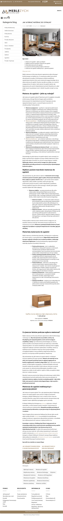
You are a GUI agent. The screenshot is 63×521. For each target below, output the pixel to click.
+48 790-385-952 (18, 1)
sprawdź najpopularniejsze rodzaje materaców (46, 433)
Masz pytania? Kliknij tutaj (34, 1)
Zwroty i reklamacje (37, 504)
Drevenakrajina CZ (50, 500)
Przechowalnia (21, 498)
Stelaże (37, 416)
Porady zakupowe (9, 40)
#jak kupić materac (28, 469)
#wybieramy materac (29, 472)
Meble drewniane (9, 30)
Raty (4, 504)
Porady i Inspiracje (9, 61)
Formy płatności (36, 494)
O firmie (48, 494)
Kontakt (5, 498)
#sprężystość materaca (30, 475)
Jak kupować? (6, 494)
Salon (6, 43)
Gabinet (7, 55)
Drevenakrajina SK (50, 498)
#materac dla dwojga (42, 472)
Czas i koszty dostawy (37, 500)
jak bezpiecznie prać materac (45, 437)
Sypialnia (7, 58)
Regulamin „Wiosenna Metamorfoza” (37, 507)
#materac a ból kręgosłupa (45, 475)
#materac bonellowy (43, 478)
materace (43, 403)
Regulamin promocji (37, 496)
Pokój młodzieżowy (10, 27)
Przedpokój (7, 49)
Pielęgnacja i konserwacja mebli (9, 501)
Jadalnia (7, 52)
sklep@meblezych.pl (7, 1)
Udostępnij (25, 466)
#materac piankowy (29, 483)
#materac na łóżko (41, 483)
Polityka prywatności (37, 498)
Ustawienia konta (21, 496)
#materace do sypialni (29, 478)
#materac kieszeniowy (43, 481)
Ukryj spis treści (26, 71)
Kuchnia (7, 37)
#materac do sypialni (41, 469)
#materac (52, 472)
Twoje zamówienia (22, 494)
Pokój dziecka (8, 34)
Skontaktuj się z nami (8, 496)
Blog (47, 496)
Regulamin (34, 502)
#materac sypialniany (29, 481)
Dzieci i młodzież (9, 46)
